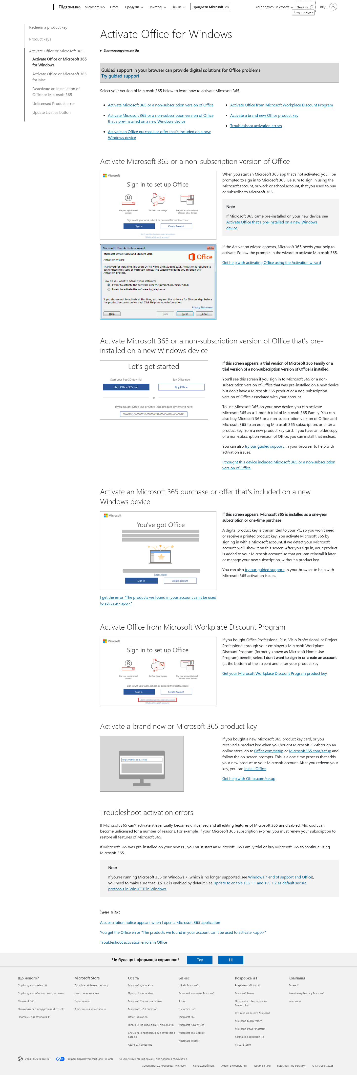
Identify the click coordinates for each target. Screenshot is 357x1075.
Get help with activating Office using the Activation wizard (271, 262)
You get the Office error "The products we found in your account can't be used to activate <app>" (183, 932)
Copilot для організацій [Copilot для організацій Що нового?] (32, 985)
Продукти (132, 7)
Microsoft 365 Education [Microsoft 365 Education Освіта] (142, 1009)
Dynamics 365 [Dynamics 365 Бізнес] (187, 1009)
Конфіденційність (204, 1065)
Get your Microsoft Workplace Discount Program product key (274, 673)
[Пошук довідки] (305, 6)
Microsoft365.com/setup (310, 750)
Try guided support (120, 76)
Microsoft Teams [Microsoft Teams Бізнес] (189, 1040)
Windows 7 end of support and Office (280, 876)
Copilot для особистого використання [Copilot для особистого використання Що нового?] (41, 993)
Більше (176, 7)
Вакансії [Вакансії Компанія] (293, 985)
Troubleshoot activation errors (256, 125)
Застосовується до (121, 50)
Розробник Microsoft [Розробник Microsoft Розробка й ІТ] (247, 985)
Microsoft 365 (95, 7)
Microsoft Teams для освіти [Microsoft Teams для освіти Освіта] (145, 1001)
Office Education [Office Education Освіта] (137, 1017)
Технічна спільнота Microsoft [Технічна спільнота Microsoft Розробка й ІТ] (252, 1013)
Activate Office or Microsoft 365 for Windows (59, 61)
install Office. (255, 768)
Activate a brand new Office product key (264, 115)
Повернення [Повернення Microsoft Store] (82, 1001)
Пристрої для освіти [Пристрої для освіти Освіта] (140, 993)
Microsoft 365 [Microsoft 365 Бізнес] (187, 1017)
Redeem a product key (48, 27)
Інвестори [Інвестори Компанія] (295, 1001)
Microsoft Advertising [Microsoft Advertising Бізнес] (191, 1025)
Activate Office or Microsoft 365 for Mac (59, 76)
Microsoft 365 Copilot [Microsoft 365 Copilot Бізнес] (192, 1033)
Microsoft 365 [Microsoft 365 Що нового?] (26, 1001)
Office (114, 7)
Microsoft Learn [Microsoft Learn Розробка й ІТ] (244, 993)
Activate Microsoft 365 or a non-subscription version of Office (160, 104)
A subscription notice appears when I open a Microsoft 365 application (160, 922)
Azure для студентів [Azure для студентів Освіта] (140, 1044)
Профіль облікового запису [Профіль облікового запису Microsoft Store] (91, 985)
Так (200, 959)
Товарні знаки (262, 1065)
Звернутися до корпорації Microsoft (164, 1065)
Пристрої (155, 7)
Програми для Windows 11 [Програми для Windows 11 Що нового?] (34, 1017)
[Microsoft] (35, 7)
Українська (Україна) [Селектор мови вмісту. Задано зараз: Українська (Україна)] (37, 1058)
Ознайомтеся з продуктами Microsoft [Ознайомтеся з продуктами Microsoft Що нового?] (41, 1009)
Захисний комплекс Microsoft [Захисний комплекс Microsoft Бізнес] (196, 993)
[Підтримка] (69, 7)
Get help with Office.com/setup (248, 778)
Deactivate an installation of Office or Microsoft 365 (56, 91)
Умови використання (234, 1065)
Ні (231, 959)
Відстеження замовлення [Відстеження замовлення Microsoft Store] (90, 1009)
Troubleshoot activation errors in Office (133, 942)
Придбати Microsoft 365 (210, 7)
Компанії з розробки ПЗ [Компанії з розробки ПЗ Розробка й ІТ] (249, 1036)
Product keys (40, 38)
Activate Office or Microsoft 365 (56, 50)
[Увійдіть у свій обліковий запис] (328, 7)
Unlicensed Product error (53, 103)
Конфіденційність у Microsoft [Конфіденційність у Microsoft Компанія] (306, 993)
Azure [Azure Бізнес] (182, 1001)
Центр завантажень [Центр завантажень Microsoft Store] (86, 993)
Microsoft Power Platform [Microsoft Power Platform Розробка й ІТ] (250, 1029)
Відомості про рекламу (291, 1065)
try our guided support (265, 446)
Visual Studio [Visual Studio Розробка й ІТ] (243, 1044)
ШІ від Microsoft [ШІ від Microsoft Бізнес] (188, 985)
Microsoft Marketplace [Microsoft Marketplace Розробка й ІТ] (248, 1021)
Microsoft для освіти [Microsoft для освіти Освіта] (140, 985)
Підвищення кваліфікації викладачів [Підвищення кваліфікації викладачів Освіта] (151, 1025)
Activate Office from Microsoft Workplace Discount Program (281, 104)
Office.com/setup (268, 750)
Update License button (51, 112)
